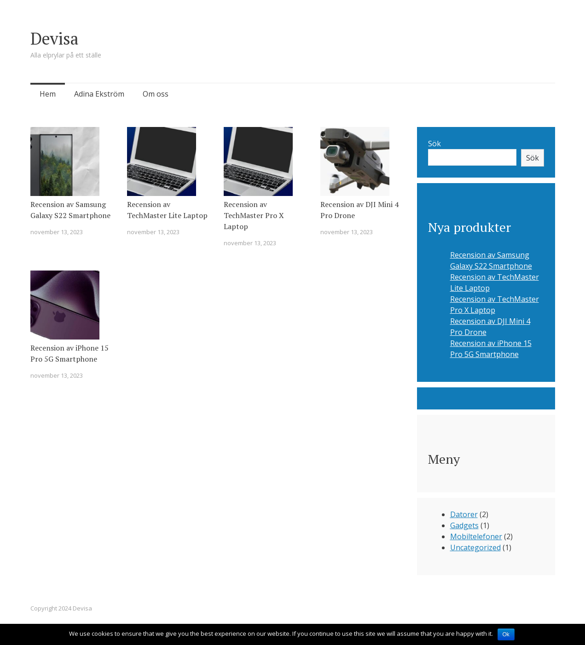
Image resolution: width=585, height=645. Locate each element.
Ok (506, 634)
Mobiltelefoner (476, 536)
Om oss (155, 94)
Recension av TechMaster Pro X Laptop (254, 215)
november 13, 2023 (56, 232)
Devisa (54, 38)
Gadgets (464, 525)
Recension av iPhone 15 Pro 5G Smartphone (69, 353)
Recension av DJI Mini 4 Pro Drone (359, 209)
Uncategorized (475, 547)
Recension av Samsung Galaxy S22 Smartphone (70, 209)
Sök (434, 143)
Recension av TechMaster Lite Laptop (167, 209)
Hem (48, 94)
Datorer (464, 514)
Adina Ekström (99, 94)
